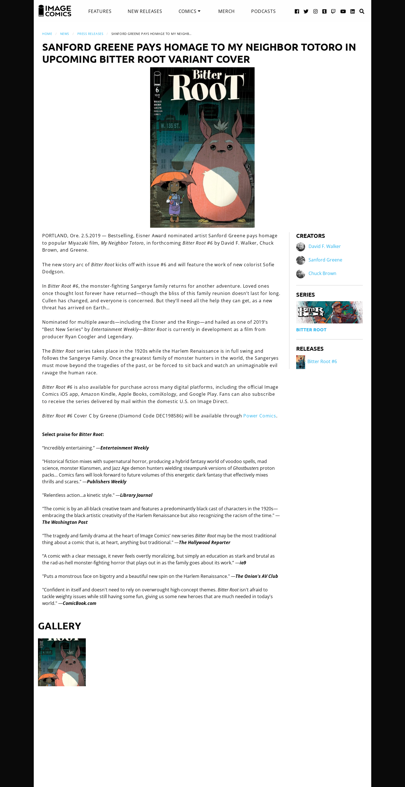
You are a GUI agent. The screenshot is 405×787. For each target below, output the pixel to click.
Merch (226, 11)
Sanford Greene (325, 260)
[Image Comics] (55, 10)
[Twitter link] (306, 11)
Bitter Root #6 (316, 361)
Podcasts (263, 11)
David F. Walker (325, 246)
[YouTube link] (343, 11)
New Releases (145, 11)
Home (47, 34)
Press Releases (90, 34)
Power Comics (259, 416)
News (64, 34)
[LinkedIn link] (352, 11)
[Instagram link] (315, 11)
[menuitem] (99, 11)
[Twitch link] (333, 11)
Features (99, 11)
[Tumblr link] (324, 11)
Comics (188, 11)
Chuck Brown (322, 273)
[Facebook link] (297, 11)
